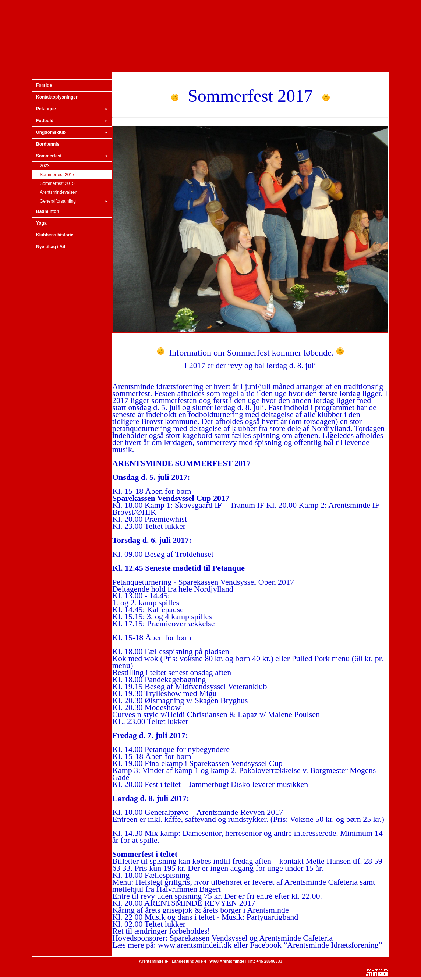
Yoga (41, 223)
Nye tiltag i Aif (51, 246)
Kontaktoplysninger (57, 97)
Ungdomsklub (72, 133)
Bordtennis (47, 144)
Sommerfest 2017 (57, 174)
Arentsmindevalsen (58, 192)
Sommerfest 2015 (57, 183)
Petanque (72, 109)
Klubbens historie (54, 235)
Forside (44, 85)
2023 (45, 165)
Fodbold (72, 121)
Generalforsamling (74, 201)
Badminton (47, 211)
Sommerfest (72, 156)
